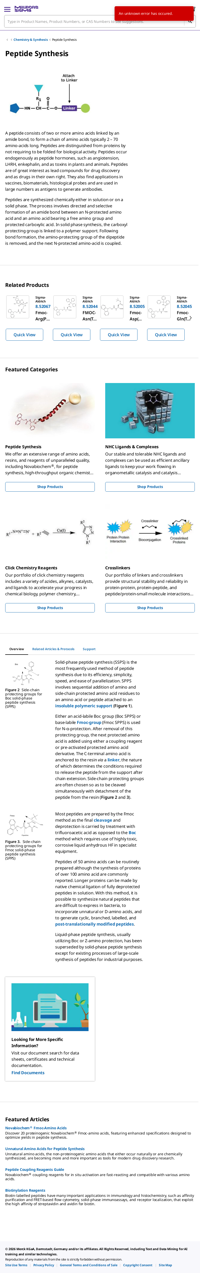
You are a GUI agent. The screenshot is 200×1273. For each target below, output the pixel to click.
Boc (132, 832)
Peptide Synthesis (64, 39)
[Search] (190, 21)
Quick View (24, 335)
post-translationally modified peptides (94, 924)
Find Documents (28, 1073)
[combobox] (100, 21)
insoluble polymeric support (83, 706)
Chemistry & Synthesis (31, 39)
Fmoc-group (89, 722)
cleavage (103, 820)
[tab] (16, 649)
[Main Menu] (7, 8)
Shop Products (50, 486)
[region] (100, 317)
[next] (190, 318)
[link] (16, 1265)
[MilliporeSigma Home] (26, 9)
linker (114, 760)
